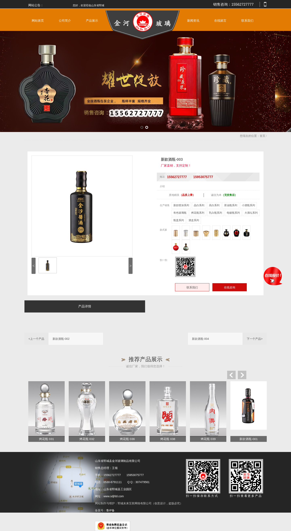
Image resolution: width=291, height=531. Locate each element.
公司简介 (65, 20)
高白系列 (214, 205)
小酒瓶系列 (248, 205)
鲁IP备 (110, 510)
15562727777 (242, 4)
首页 (262, 135)
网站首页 (38, 20)
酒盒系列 (194, 220)
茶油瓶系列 (230, 205)
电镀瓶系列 (233, 212)
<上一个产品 (36, 338)
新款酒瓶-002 (61, 338)
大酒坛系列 (251, 212)
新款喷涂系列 (181, 205)
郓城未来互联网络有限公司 (135, 503)
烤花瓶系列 (197, 212)
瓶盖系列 (178, 220)
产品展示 (92, 20)
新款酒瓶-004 (200, 338)
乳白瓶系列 (215, 212)
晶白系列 (199, 205)
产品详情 (84, 306)
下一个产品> (255, 338)
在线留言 (220, 20)
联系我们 (247, 20)
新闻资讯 (193, 20)
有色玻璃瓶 (180, 212)
